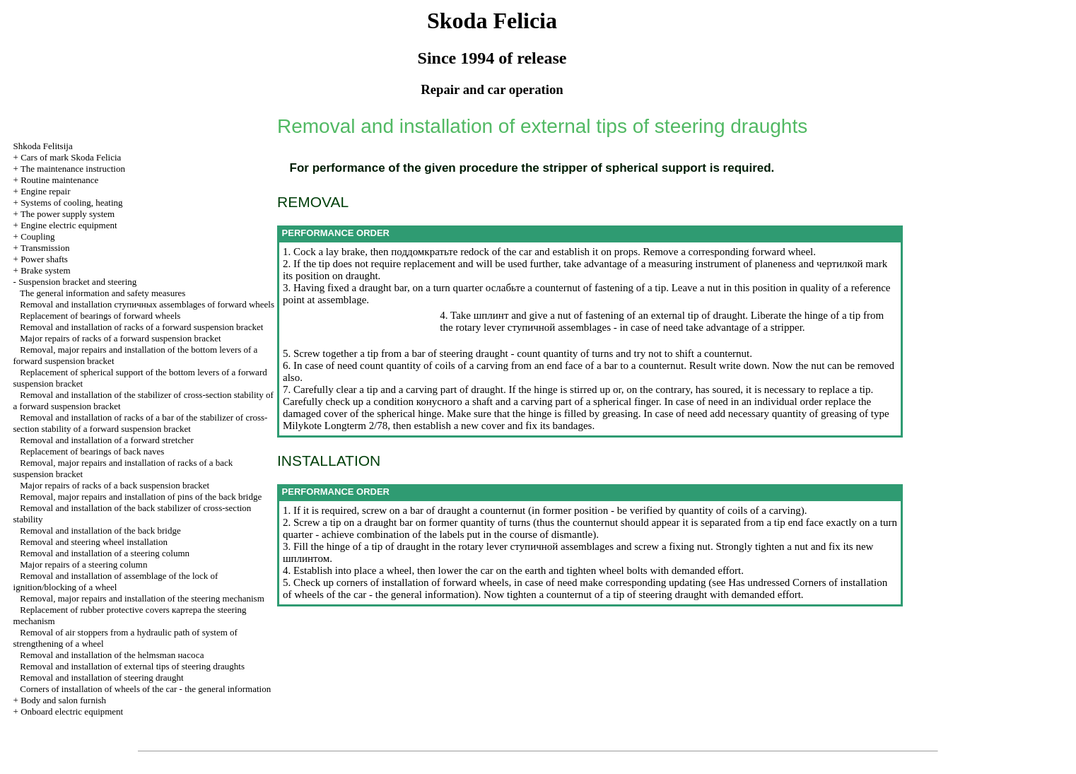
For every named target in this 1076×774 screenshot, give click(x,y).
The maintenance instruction (73, 168)
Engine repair (45, 191)
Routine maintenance (59, 180)
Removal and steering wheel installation (94, 541)
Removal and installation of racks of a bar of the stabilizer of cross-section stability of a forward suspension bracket (140, 423)
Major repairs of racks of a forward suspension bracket (120, 338)
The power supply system (68, 214)
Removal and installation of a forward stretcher (106, 440)
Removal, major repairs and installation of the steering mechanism (142, 598)
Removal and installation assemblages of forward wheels (147, 304)
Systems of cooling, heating (71, 202)
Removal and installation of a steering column (104, 553)
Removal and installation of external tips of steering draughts (132, 666)
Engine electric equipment (69, 225)
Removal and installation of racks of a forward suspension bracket (141, 327)
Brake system (45, 270)
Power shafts (44, 259)
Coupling (37, 236)
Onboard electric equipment (72, 711)
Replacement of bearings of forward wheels (100, 315)
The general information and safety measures (102, 293)
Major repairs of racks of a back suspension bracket (114, 485)
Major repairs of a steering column (83, 564)
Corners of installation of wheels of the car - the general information (145, 689)
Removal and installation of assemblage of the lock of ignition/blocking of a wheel (115, 581)
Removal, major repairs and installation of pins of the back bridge (141, 496)
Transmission (45, 247)
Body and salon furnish (63, 700)
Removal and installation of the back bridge (100, 530)
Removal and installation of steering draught (101, 677)
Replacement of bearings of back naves (92, 451)
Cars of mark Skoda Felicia (71, 157)
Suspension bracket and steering (77, 281)
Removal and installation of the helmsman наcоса (112, 655)
